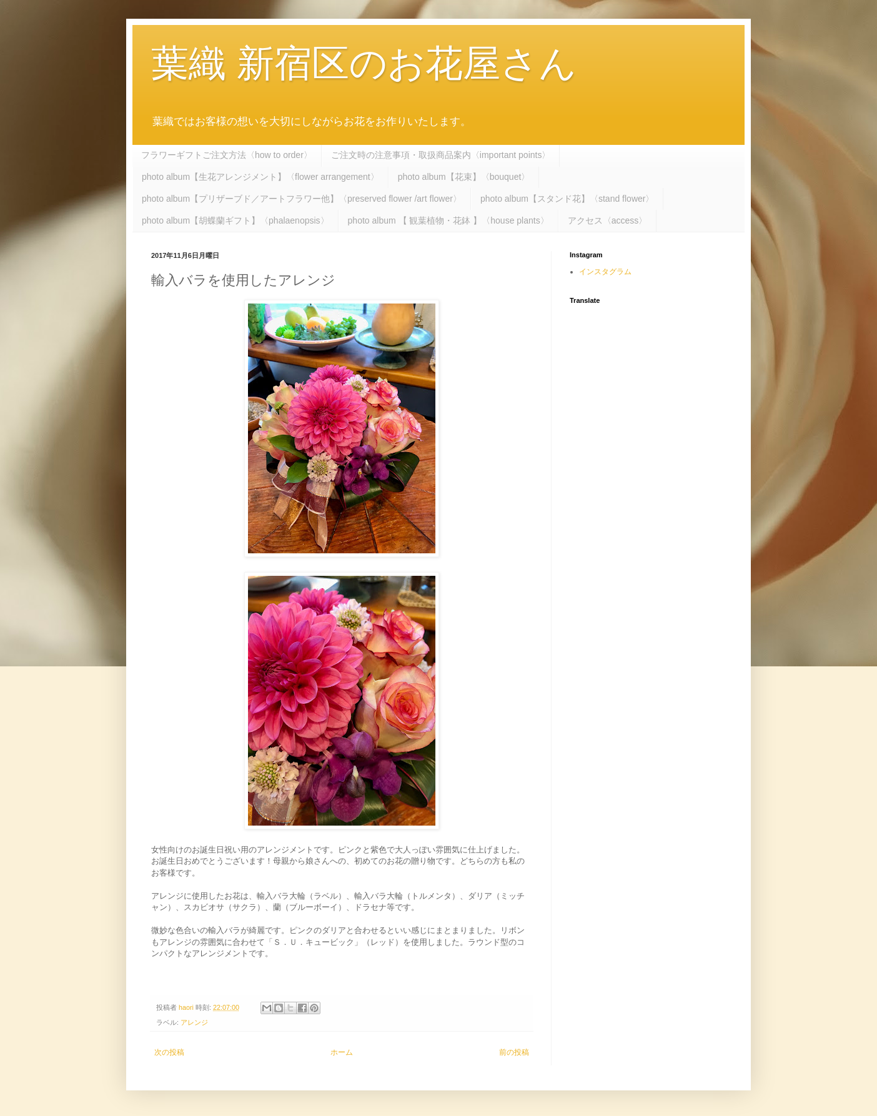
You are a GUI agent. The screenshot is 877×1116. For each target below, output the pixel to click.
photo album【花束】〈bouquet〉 (464, 177)
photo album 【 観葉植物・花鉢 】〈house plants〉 (448, 220)
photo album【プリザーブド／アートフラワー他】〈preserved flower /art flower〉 (302, 199)
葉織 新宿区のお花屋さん (364, 63)
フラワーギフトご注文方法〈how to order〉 (226, 155)
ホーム (341, 1052)
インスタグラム (605, 271)
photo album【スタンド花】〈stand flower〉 (567, 199)
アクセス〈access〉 (608, 220)
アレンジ (194, 1022)
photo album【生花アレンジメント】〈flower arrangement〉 (260, 177)
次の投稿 (169, 1052)
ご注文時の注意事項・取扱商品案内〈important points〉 (441, 155)
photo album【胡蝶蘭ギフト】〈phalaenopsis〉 (235, 220)
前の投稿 (514, 1052)
